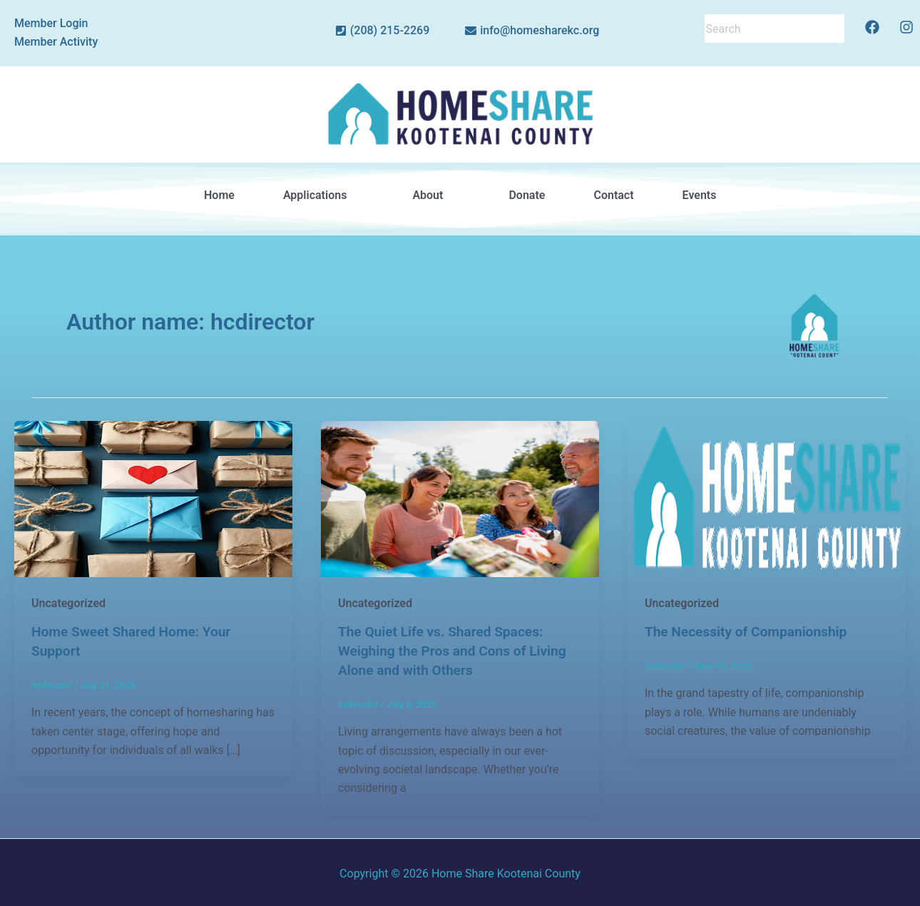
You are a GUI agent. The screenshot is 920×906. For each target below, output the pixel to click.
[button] (323, 195)
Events (699, 195)
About (436, 195)
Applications (323, 195)
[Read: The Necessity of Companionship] (767, 497)
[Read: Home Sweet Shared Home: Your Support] (153, 497)
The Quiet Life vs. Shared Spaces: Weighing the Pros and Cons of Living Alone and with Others (457, 650)
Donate (526, 195)
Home (219, 195)
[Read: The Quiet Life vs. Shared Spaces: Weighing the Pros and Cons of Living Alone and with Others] (460, 497)
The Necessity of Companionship (751, 631)
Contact (613, 195)
